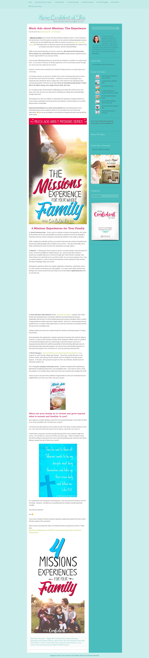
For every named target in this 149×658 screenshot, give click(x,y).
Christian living (60, 638)
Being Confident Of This (74, 17)
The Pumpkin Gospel (107, 85)
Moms (57, 640)
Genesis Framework (93, 655)
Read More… (96, 53)
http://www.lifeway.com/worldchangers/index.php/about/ (60, 352)
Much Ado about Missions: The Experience (57, 28)
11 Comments (56, 31)
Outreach (43, 642)
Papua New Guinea (53, 642)
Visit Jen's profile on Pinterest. (101, 149)
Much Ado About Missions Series (70, 640)
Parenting (41, 638)
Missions (51, 640)
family (40, 640)
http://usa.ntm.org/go (63, 314)
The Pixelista (75, 655)
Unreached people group (44, 644)
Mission (45, 640)
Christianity (34, 640)
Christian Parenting (71, 638)
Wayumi (55, 644)
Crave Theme (65, 655)
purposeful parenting (66, 642)
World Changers (63, 644)
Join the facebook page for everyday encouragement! (102, 121)
